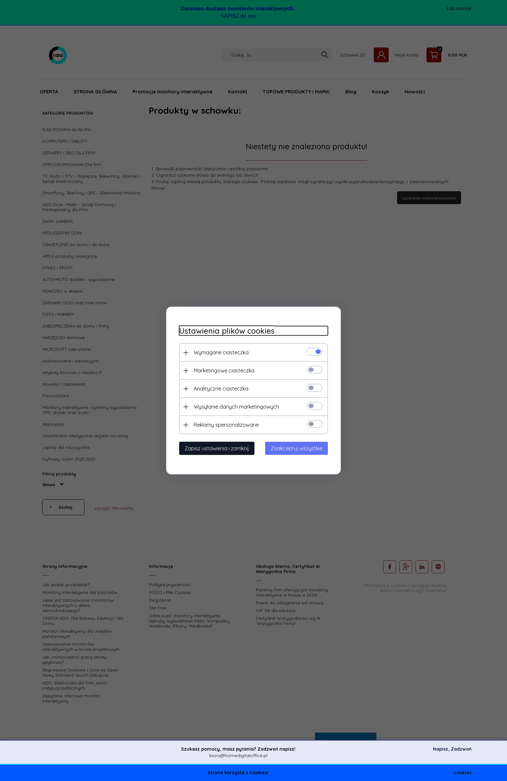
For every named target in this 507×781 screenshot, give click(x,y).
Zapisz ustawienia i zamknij (217, 448)
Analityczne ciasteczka (221, 388)
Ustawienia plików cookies (227, 331)
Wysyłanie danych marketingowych (236, 406)
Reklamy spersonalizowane (226, 425)
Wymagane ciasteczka (221, 352)
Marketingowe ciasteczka (224, 370)
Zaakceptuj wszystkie (296, 448)
